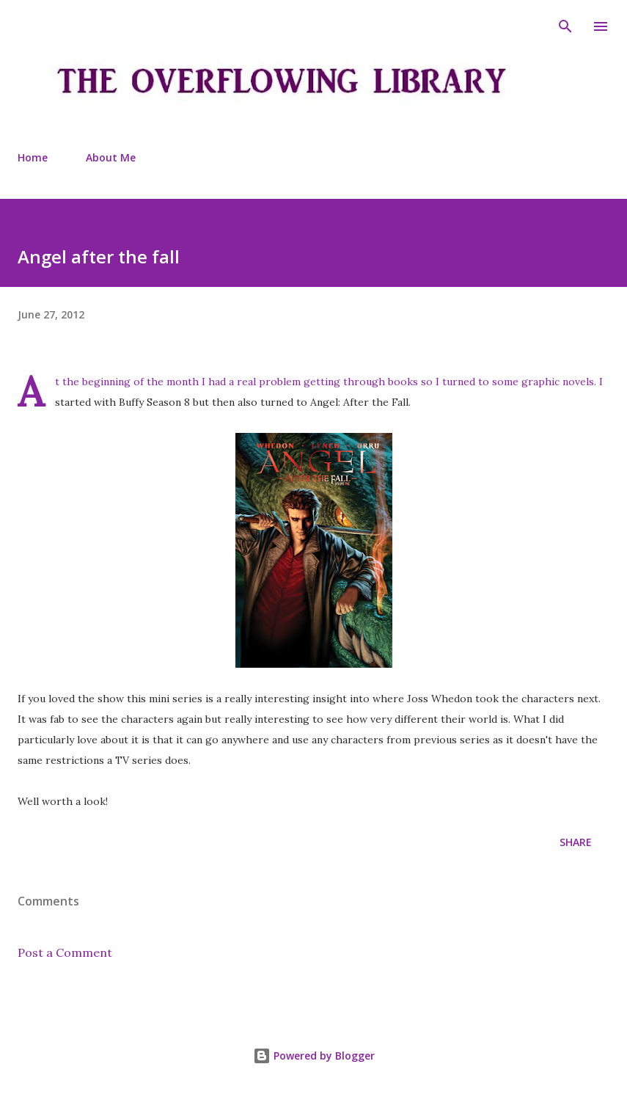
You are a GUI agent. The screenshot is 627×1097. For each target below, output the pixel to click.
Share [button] (576, 842)
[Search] (565, 26)
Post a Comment (65, 952)
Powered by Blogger (314, 1056)
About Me (111, 157)
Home (33, 157)
